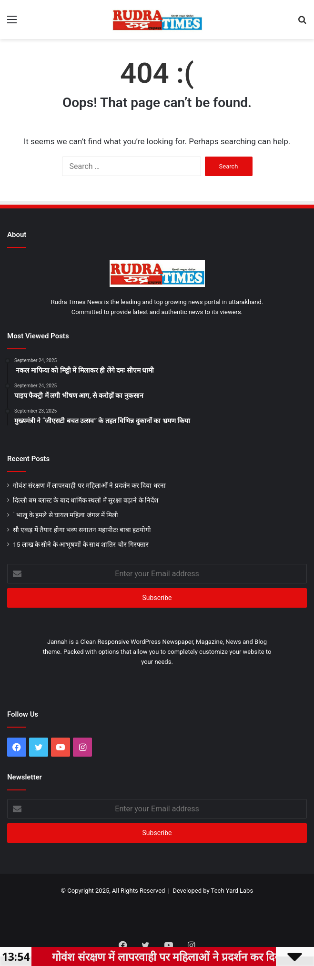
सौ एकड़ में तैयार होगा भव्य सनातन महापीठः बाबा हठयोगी (82, 529)
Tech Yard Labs (232, 890)
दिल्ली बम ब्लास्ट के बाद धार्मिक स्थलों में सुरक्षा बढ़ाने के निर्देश (85, 500)
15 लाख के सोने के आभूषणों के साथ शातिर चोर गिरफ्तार (81, 544)
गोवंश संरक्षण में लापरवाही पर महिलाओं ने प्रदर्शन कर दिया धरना (89, 485)
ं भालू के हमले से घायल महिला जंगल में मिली (65, 515)
